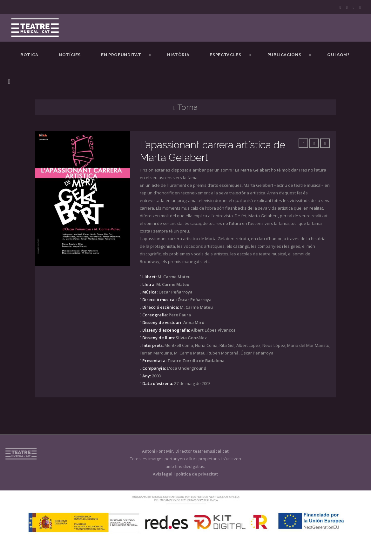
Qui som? (338, 54)
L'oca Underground (186, 368)
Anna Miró (193, 322)
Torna (185, 107)
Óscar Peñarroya (175, 292)
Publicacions (284, 54)
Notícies (70, 54)
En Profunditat (121, 54)
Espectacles (225, 54)
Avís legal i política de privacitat (185, 474)
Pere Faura (180, 315)
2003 (156, 376)
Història (178, 54)
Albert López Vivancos (213, 330)
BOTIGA (29, 54)
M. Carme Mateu (174, 277)
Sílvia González (191, 338)
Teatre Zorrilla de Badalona (196, 360)
